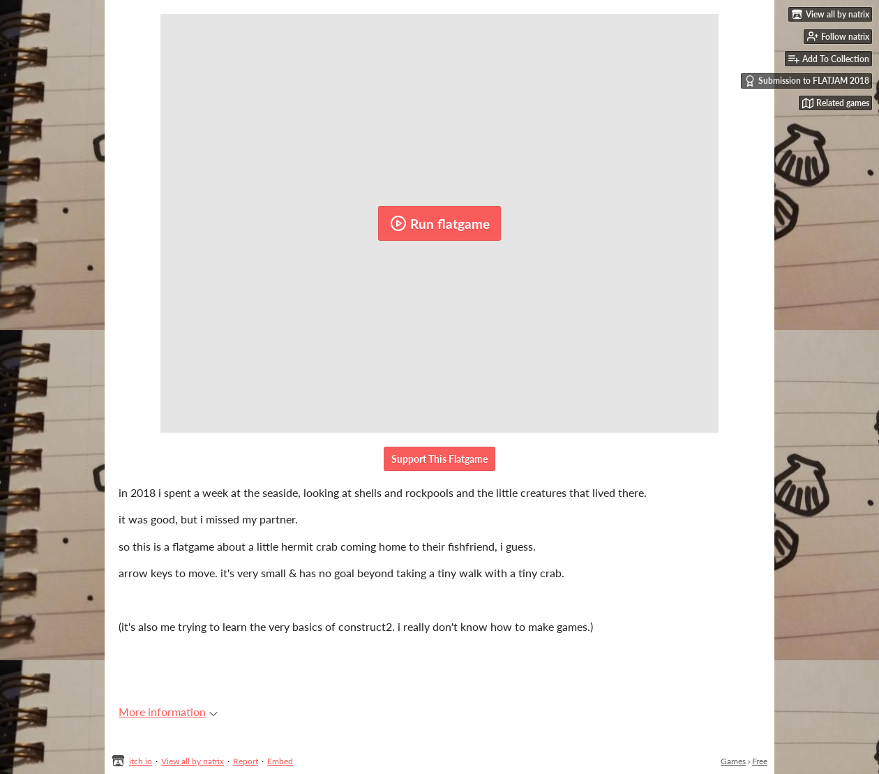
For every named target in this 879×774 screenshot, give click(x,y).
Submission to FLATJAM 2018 (806, 81)
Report (245, 761)
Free (759, 761)
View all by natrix (192, 761)
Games (733, 761)
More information (168, 711)
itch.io (140, 761)
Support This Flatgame (439, 459)
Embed (280, 761)
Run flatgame (440, 223)
